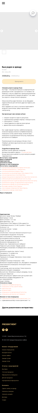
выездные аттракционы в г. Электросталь (13, 169)
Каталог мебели (6, 355)
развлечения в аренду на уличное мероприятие (15, 184)
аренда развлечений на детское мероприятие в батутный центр (19, 180)
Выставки (4, 369)
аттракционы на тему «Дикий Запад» (12, 286)
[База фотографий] (3, 330)
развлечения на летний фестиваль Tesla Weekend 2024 (17, 173)
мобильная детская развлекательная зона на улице (16, 179)
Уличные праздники (7, 372)
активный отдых (6, 290)
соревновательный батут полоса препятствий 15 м (16, 298)
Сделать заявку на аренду (9, 388)
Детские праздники (7, 377)
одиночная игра (6, 288)
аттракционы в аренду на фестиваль (12, 190)
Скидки (4, 400)
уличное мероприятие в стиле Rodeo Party (13, 175)
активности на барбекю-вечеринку (11, 285)
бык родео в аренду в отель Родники (12, 186)
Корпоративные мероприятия (10, 380)
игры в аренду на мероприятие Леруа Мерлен (14, 188)
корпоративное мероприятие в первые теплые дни (16, 167)
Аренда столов (6, 361)
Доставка (4, 397)
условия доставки (27, 152)
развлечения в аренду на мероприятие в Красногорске (17, 182)
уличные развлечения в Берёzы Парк (12, 171)
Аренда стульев (6, 358)
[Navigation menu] (3, 3)
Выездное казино (7, 352)
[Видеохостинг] (6, 330)
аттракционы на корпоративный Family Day (14, 292)
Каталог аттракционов (8, 350)
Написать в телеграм (8, 391)
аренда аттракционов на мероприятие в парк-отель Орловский (19, 177)
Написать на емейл (7, 394)
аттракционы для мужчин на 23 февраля (13, 294)
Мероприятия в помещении (9, 375)
